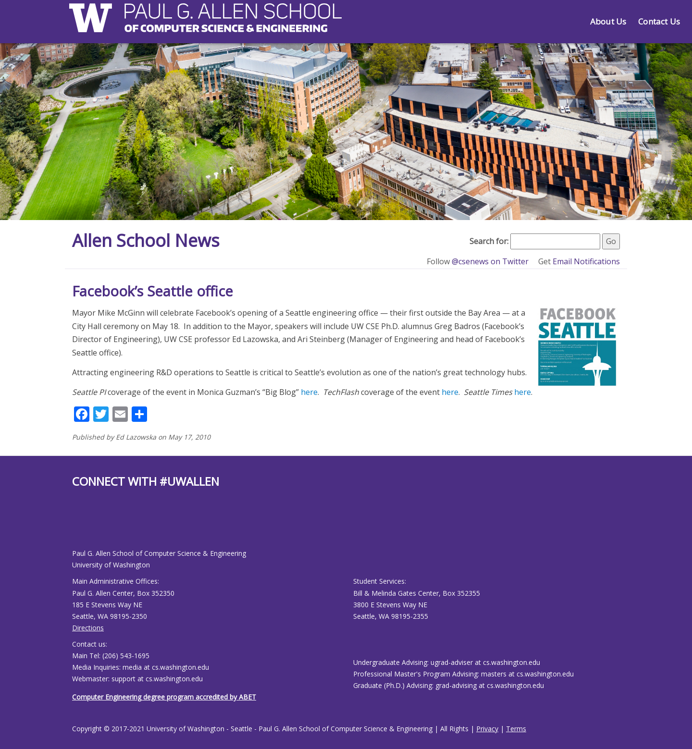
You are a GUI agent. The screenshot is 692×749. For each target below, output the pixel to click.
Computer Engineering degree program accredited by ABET (164, 696)
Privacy (487, 728)
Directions (88, 627)
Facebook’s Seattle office (152, 291)
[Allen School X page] (79, 525)
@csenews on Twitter (491, 261)
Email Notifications (586, 261)
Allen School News (146, 240)
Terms (516, 728)
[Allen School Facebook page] (74, 525)
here (309, 392)
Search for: (489, 241)
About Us (608, 21)
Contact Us (659, 21)
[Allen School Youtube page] (84, 525)
